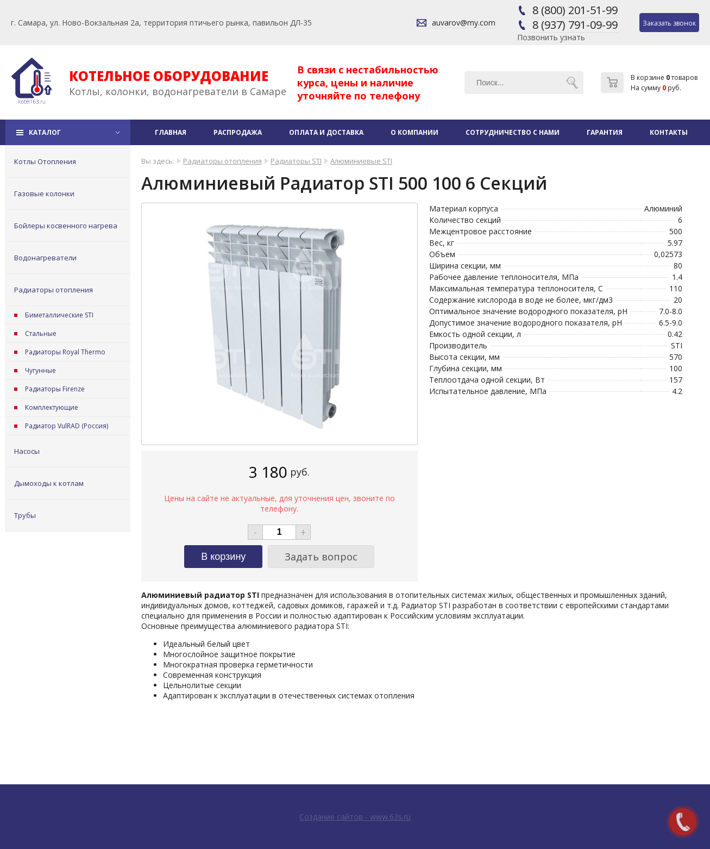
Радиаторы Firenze (55, 389)
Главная (170, 132)
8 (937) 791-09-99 (575, 24)
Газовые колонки (44, 193)
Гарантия (605, 132)
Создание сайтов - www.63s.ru (355, 816)
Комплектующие (51, 407)
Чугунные (40, 370)
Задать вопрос (321, 556)
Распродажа (237, 132)
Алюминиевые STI (361, 161)
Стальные (40, 333)
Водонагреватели (45, 258)
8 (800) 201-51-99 (575, 10)
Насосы (27, 451)
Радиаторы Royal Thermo (65, 352)
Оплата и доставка (326, 132)
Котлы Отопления (45, 161)
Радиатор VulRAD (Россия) (66, 425)
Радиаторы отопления (53, 290)
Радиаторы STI (296, 161)
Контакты (669, 132)
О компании (414, 132)
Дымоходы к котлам (49, 483)
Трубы (25, 515)
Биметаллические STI (59, 315)
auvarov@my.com (463, 22)
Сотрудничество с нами (513, 132)
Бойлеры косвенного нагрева (65, 225)
